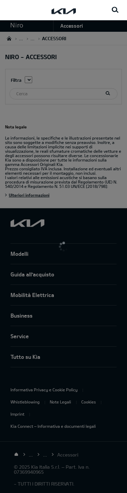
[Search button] (115, 10)
